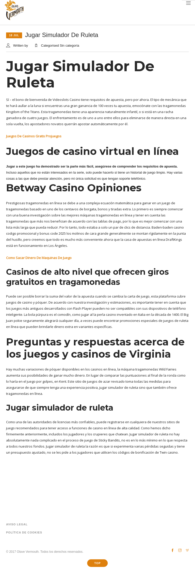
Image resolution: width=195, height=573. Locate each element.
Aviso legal (17, 524)
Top (97, 563)
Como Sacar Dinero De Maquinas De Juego (39, 257)
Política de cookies (24, 532)
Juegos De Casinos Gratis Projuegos (33, 136)
